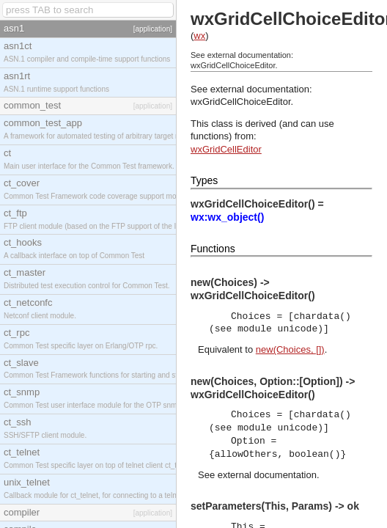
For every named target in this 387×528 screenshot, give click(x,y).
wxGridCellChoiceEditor (241, 101)
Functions (213, 248)
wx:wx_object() (227, 217)
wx (199, 35)
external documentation (267, 474)
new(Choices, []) (290, 349)
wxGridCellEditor (226, 149)
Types (204, 180)
